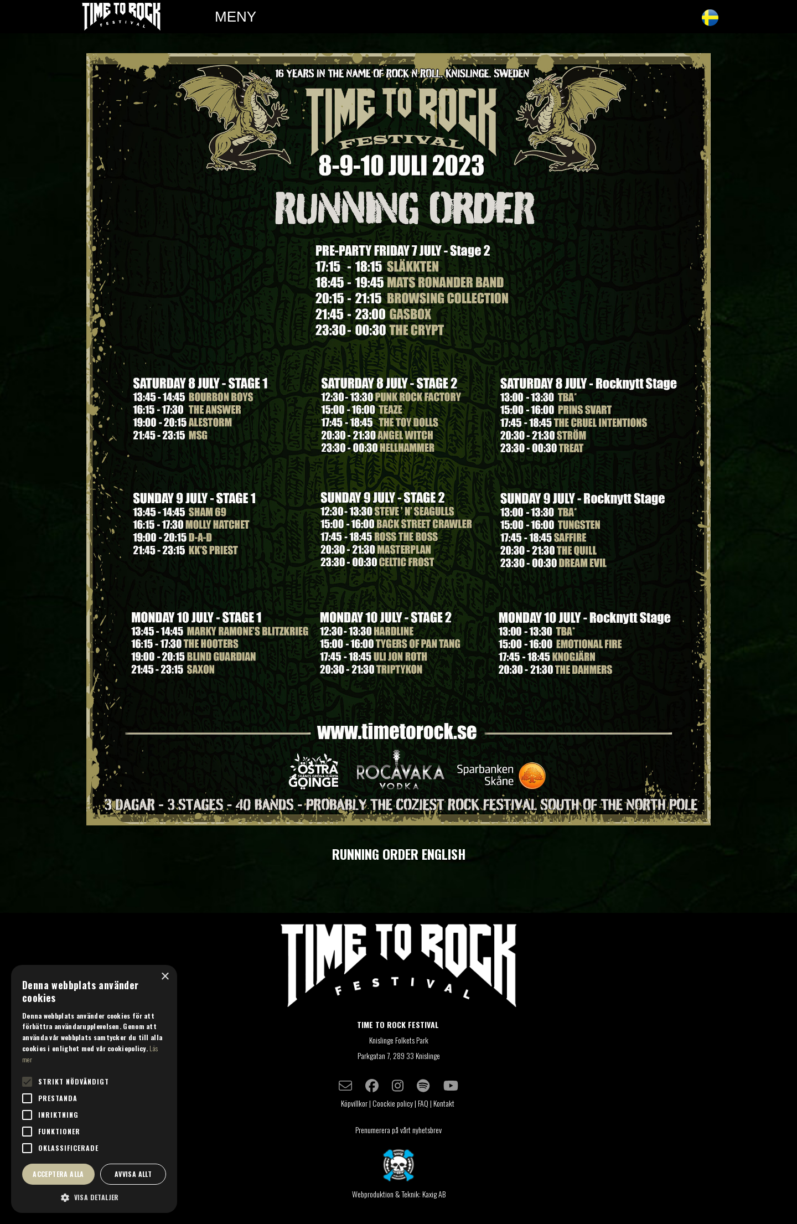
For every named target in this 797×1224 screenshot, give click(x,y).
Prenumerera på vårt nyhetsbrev (398, 1129)
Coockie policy (392, 1103)
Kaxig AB (434, 1194)
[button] (94, 1197)
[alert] (94, 1089)
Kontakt (444, 1103)
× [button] (165, 977)
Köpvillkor (354, 1103)
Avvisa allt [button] (133, 1174)
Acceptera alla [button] (58, 1174)
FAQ (423, 1103)
